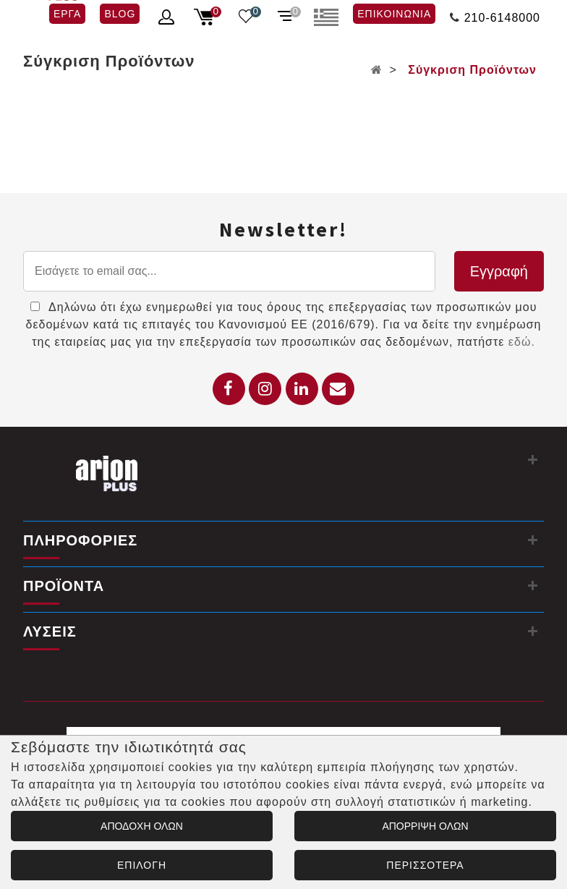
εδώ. (521, 342)
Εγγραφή (499, 271)
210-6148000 (502, 18)
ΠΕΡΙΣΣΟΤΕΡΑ (425, 865)
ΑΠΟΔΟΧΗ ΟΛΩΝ (142, 826)
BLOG (119, 14)
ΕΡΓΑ (67, 14)
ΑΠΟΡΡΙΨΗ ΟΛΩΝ (425, 826)
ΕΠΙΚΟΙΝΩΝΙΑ (394, 14)
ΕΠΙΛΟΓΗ (141, 865)
